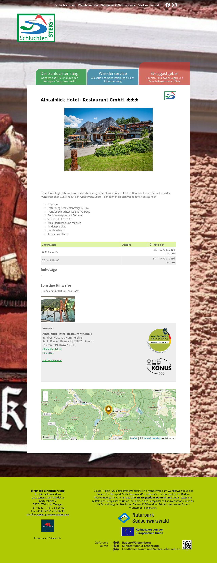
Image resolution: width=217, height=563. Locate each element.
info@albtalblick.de (52, 348)
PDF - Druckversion (52, 360)
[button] (108, 410)
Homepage (48, 352)
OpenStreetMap (152, 438)
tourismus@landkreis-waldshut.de (51, 514)
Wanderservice (88, 5)
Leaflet (133, 438)
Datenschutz (54, 538)
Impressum (40, 538)
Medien (143, 5)
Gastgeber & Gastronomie (118, 5)
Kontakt (156, 5)
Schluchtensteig (65, 5)
